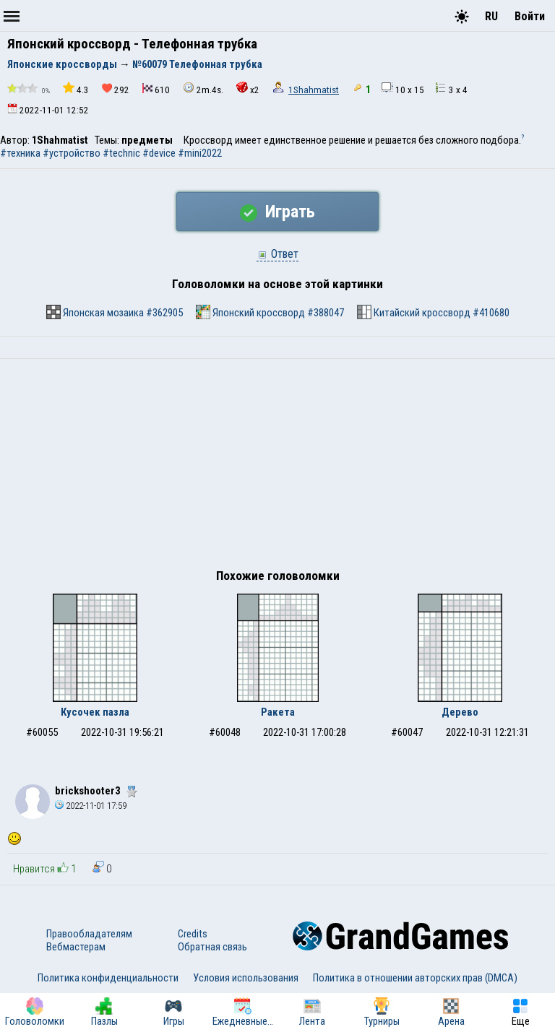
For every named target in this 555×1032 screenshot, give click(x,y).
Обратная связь (212, 946)
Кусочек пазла (95, 712)
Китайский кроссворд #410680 (433, 312)
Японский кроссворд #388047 (270, 312)
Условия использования (245, 977)
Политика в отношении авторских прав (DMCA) (415, 977)
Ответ (277, 254)
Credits (192, 933)
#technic (121, 153)
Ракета (278, 712)
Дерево (460, 712)
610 (156, 89)
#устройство (71, 153)
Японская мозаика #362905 (114, 312)
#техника (20, 153)
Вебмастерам (76, 946)
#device (159, 153)
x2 (247, 88)
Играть (277, 211)
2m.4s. (203, 88)
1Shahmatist (313, 89)
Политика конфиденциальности (108, 977)
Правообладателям (89, 933)
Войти (530, 16)
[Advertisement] (277, 467)
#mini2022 (200, 153)
